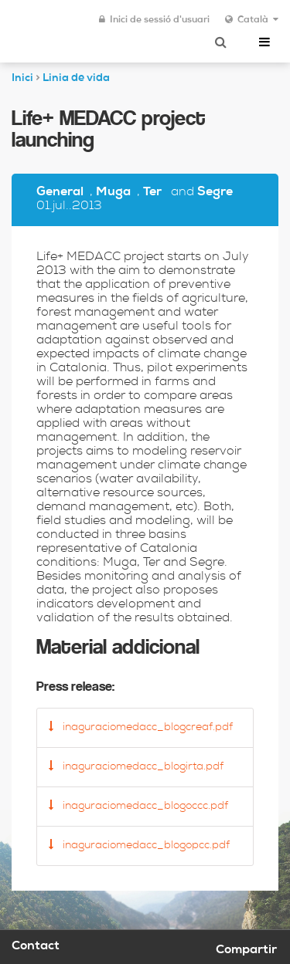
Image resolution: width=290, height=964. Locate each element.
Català (251, 20)
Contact (36, 947)
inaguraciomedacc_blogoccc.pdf (138, 806)
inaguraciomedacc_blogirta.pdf (136, 766)
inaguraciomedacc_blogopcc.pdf (139, 845)
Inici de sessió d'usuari (154, 20)
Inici (22, 78)
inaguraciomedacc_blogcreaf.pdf (141, 727)
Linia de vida (76, 78)
